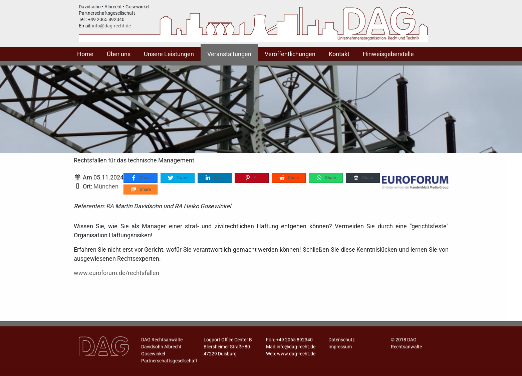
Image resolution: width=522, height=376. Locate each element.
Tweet (178, 178)
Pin (252, 178)
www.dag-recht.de (296, 355)
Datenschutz (341, 341)
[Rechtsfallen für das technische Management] (415, 181)
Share (140, 178)
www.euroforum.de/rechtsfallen (116, 272)
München (105, 186)
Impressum (340, 348)
